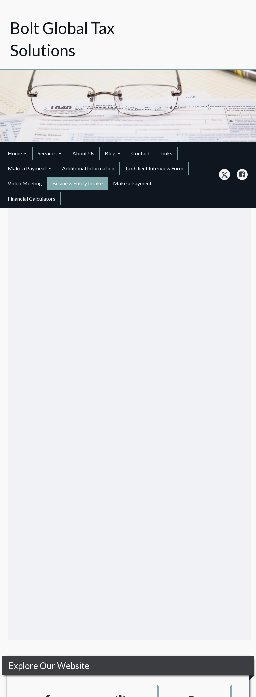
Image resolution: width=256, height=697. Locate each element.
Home (15, 153)
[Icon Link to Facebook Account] (242, 174)
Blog (110, 153)
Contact (140, 153)
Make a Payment (27, 168)
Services (47, 153)
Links (166, 153)
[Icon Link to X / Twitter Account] (224, 174)
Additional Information (88, 168)
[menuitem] (18, 153)
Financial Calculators (31, 198)
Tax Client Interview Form (154, 168)
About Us (83, 153)
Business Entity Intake (77, 183)
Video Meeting (25, 183)
